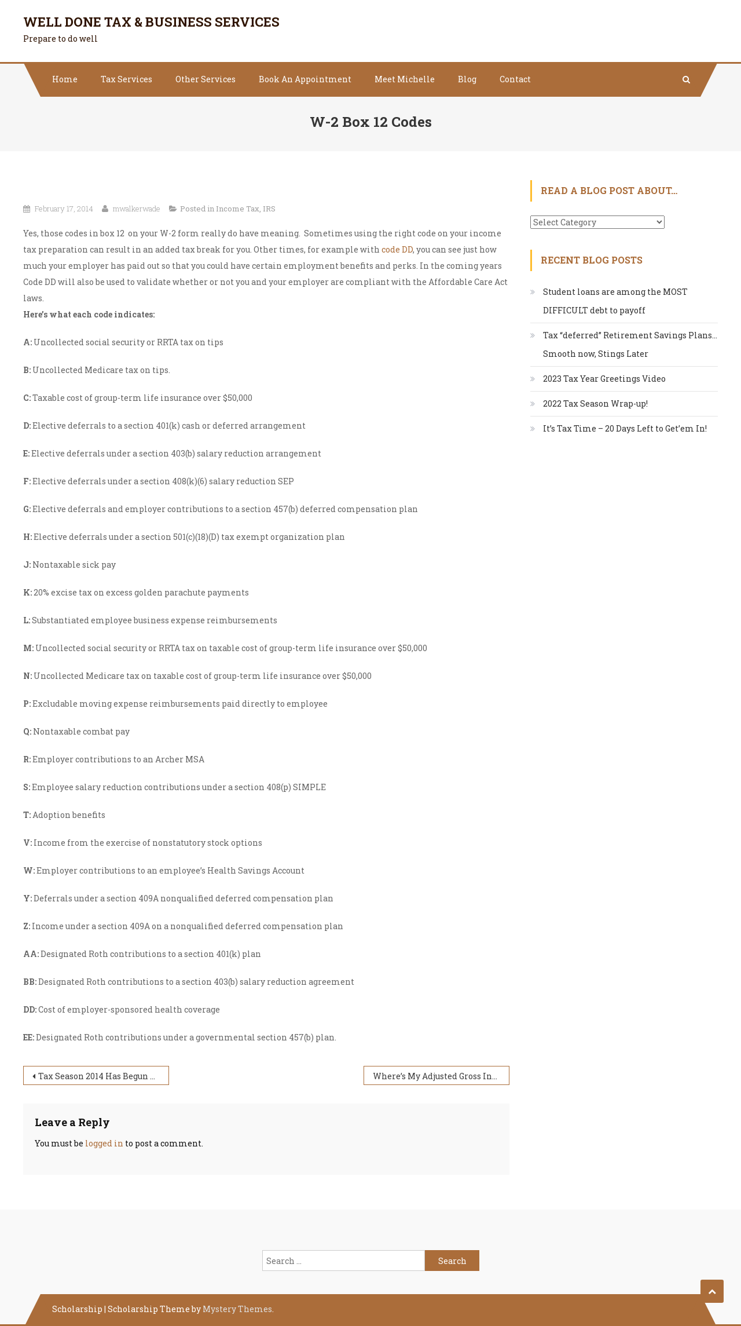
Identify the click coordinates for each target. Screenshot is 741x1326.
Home (65, 79)
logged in (104, 1143)
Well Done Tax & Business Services (151, 21)
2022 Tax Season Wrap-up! (595, 403)
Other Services (205, 79)
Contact (515, 79)
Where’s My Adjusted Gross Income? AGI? (441, 1076)
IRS (269, 208)
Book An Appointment (305, 79)
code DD (397, 249)
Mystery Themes (237, 1308)
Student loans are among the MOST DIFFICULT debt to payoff (615, 301)
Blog (467, 79)
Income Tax (237, 208)
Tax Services (126, 79)
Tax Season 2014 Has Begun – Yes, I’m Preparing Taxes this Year (103, 1076)
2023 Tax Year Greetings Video (604, 378)
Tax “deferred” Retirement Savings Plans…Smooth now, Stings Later (630, 344)
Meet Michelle (405, 79)
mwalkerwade (136, 208)
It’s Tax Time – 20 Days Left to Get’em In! (625, 428)
